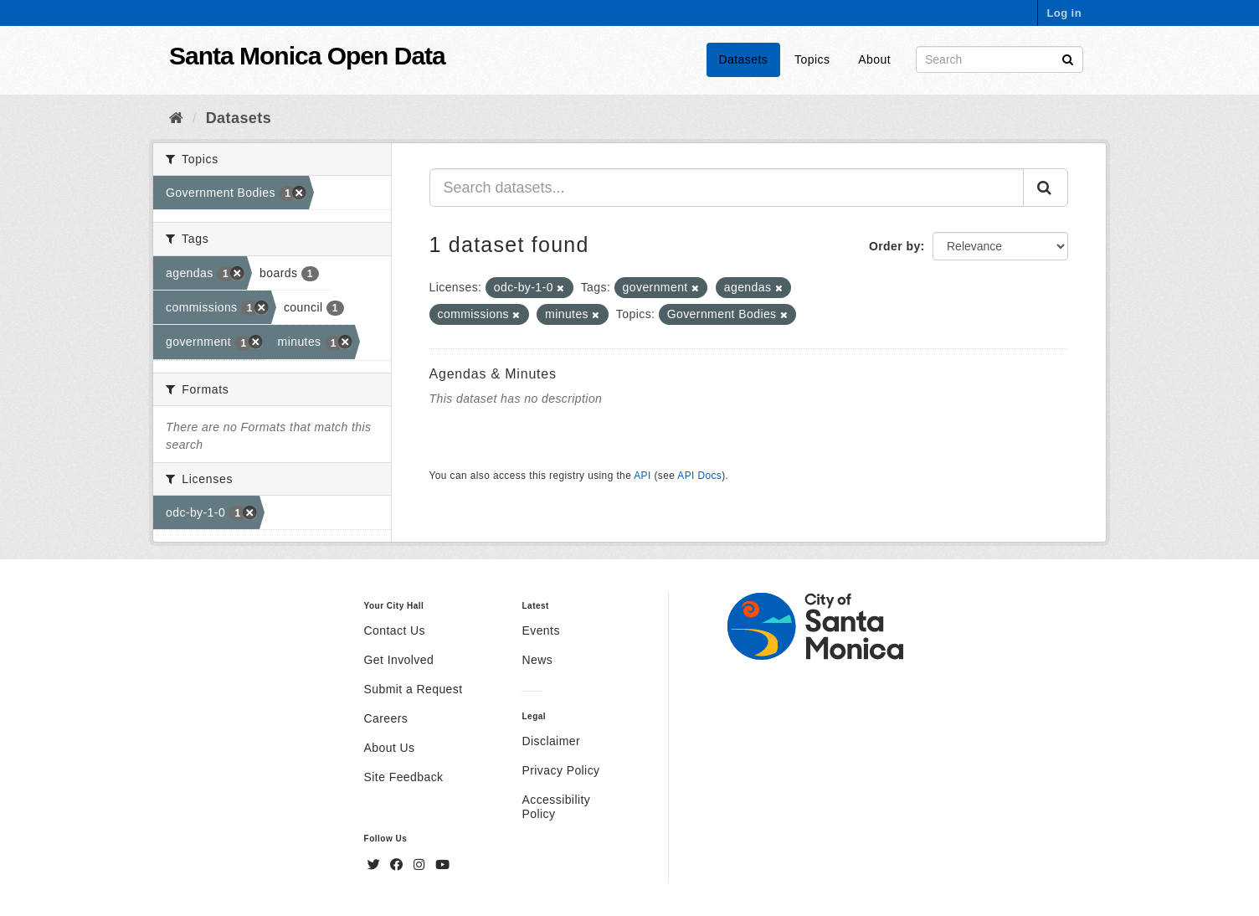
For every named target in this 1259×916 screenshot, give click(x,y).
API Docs (699, 475)
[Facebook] (398, 865)
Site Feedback (404, 777)
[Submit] (1068, 58)
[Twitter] (376, 865)
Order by (895, 246)
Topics (812, 59)
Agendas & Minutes (493, 374)
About (874, 59)
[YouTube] (442, 865)
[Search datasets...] (727, 187)
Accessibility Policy (556, 807)
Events (540, 630)
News (537, 659)
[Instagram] (421, 865)
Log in (1064, 13)
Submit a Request (413, 689)
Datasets (743, 59)
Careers (386, 718)
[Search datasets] (999, 59)
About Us (389, 747)
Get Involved (399, 659)
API (642, 475)
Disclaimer (551, 741)
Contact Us (394, 630)
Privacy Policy (560, 770)
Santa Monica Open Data (307, 55)
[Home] (176, 118)
